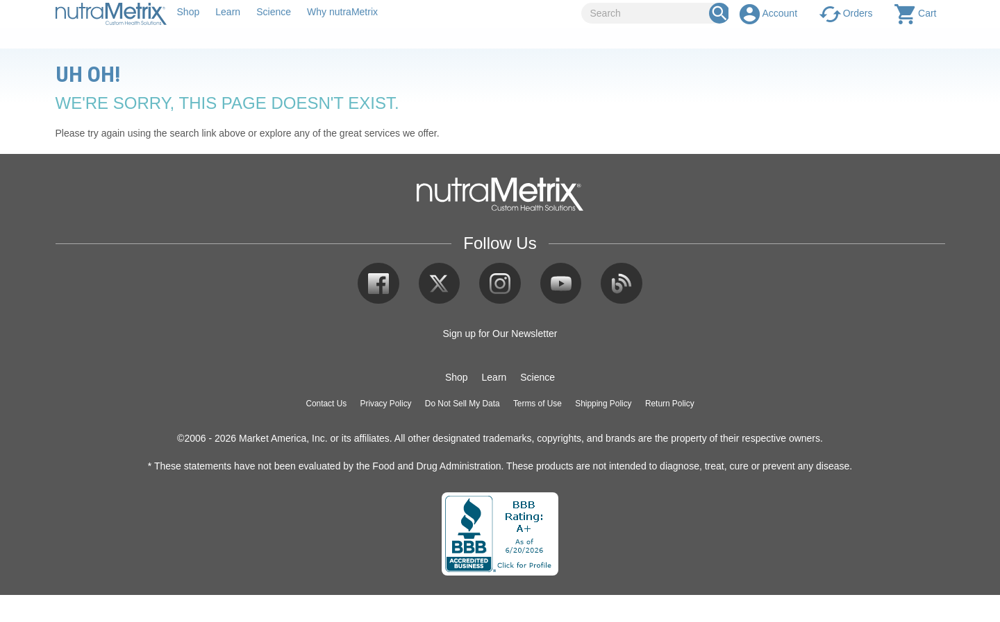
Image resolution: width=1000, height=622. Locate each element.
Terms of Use (537, 403)
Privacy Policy (386, 403)
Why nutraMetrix (342, 11)
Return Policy (669, 403)
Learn (227, 11)
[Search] (650, 13)
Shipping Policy (603, 403)
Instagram (500, 283)
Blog (621, 283)
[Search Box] (719, 13)
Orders (858, 13)
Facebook (378, 283)
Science (273, 11)
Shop (188, 11)
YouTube (561, 283)
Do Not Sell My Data (462, 403)
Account (779, 13)
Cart (927, 13)
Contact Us (326, 403)
